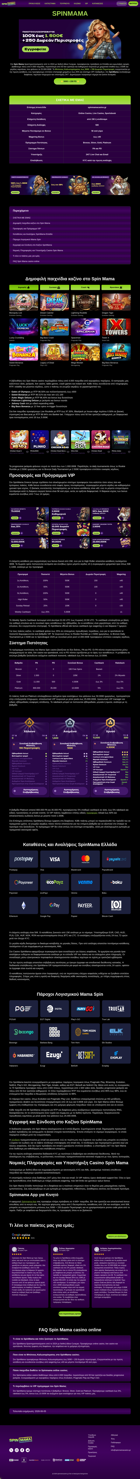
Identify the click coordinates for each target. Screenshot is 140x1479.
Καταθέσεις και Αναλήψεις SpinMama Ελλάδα (32, 234)
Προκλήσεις (92, 1452)
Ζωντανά (54, 287)
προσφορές (92, 813)
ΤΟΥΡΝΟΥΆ (65, 3)
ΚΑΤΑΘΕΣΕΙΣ (97, 3)
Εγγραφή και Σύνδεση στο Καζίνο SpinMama (32, 245)
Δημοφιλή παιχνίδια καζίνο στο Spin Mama (31, 223)
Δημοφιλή (24, 287)
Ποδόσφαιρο (116, 1442)
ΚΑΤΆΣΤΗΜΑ (50, 3)
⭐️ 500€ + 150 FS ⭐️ (70, 81)
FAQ (112, 1446)
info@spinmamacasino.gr (121, 1450)
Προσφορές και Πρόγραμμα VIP (27, 229)
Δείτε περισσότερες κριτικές (70, 1314)
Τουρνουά (92, 1456)
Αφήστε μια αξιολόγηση (117, 1236)
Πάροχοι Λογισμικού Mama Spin (27, 239)
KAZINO (77, 3)
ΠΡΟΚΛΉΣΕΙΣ (34, 3)
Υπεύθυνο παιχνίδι (92, 1436)
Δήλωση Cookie (91, 1442)
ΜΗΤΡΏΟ (133, 3)
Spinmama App (29, 1201)
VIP (86, 3)
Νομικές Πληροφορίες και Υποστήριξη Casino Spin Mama (38, 250)
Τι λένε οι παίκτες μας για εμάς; (26, 256)
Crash (85, 287)
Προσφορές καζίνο (92, 1448)
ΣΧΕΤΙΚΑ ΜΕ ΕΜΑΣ (22, 218)
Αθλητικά (114, 1435)
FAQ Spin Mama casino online (26, 261)
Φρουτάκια (116, 287)
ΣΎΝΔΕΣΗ (121, 3)
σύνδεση (15, 1140)
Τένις (113, 1439)
